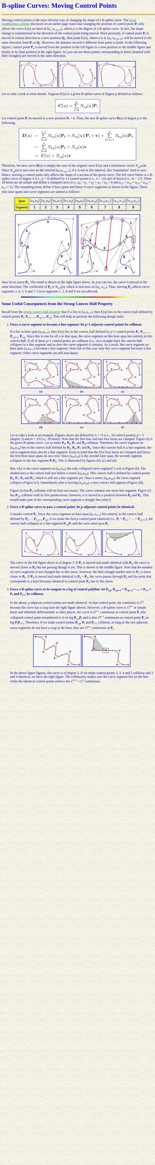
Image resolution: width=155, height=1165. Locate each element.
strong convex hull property (42, 312)
